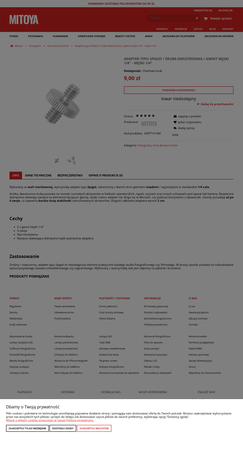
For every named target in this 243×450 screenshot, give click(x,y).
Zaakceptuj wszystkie (94, 428)
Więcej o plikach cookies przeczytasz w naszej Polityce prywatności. (50, 420)
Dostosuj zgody (62, 428)
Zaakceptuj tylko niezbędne (27, 428)
